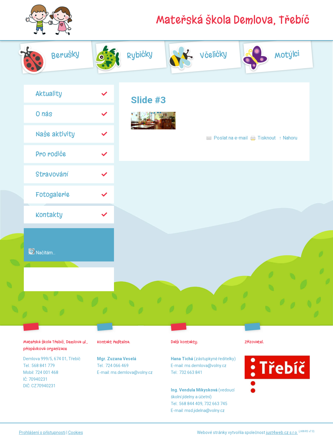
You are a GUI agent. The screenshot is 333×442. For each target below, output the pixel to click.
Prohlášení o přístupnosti (42, 432)
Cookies (75, 432)
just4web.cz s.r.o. (282, 432)
